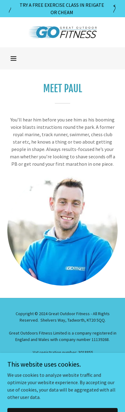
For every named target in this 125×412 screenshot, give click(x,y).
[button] (13, 58)
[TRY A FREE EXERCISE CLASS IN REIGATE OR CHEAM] (62, 8)
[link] (62, 32)
